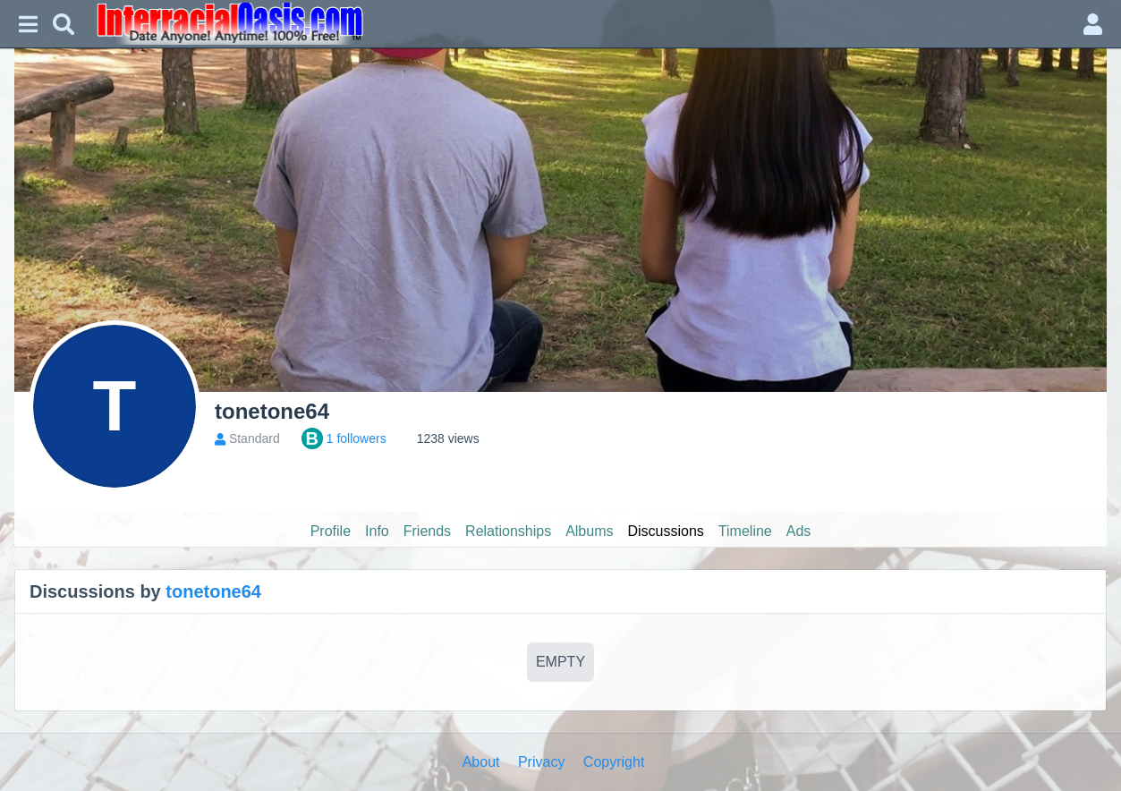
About (481, 762)
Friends (427, 531)
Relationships (508, 531)
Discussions (666, 531)
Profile (330, 531)
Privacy (541, 762)
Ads (798, 531)
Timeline (745, 531)
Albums (589, 531)
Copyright (613, 762)
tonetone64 (213, 591)
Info (377, 531)
